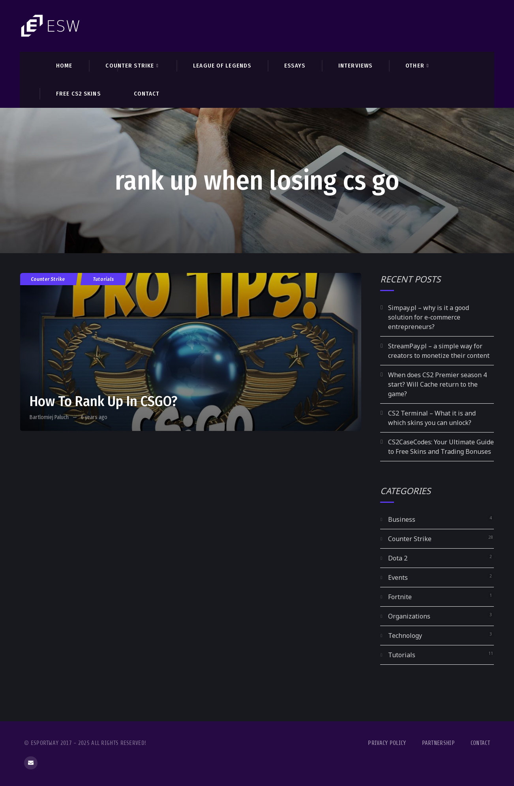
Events (398, 577)
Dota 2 (397, 558)
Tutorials (103, 279)
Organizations (409, 616)
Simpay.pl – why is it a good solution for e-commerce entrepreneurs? (428, 317)
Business (401, 519)
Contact (480, 743)
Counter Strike (48, 279)
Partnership (438, 743)
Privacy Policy (387, 743)
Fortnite (400, 596)
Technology (405, 635)
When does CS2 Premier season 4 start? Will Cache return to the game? (437, 384)
